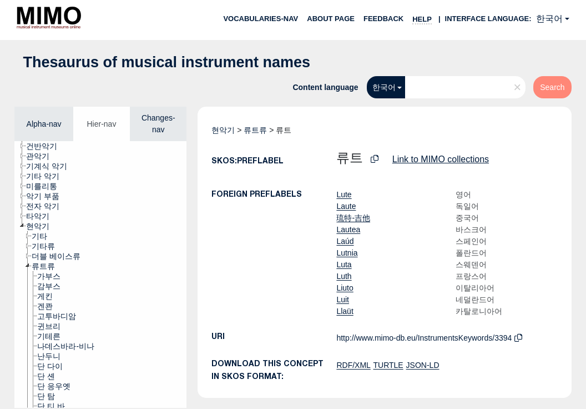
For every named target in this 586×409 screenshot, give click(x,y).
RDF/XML (353, 365)
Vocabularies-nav (260, 18)
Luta (343, 264)
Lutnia (346, 252)
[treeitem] (46, 146)
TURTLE (388, 365)
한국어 (549, 18)
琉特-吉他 (353, 217)
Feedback (383, 18)
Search (552, 87)
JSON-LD (423, 365)
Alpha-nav (44, 123)
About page (331, 18)
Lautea (348, 229)
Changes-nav (158, 123)
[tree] (100, 274)
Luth (343, 276)
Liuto (344, 287)
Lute (343, 194)
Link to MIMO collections (440, 159)
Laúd (344, 241)
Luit (342, 299)
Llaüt (344, 311)
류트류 (255, 130)
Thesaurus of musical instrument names (166, 62)
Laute (346, 206)
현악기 (223, 130)
